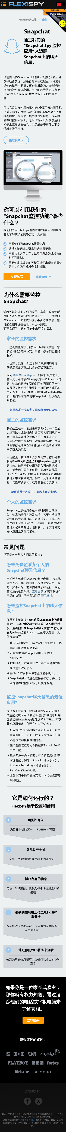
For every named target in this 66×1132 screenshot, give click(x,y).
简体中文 (63, 4)
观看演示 (42, 277)
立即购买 (17, 277)
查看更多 (37, 591)
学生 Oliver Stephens (25, 375)
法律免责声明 (26, 1120)
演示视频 (46, 595)
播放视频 (16, 140)
